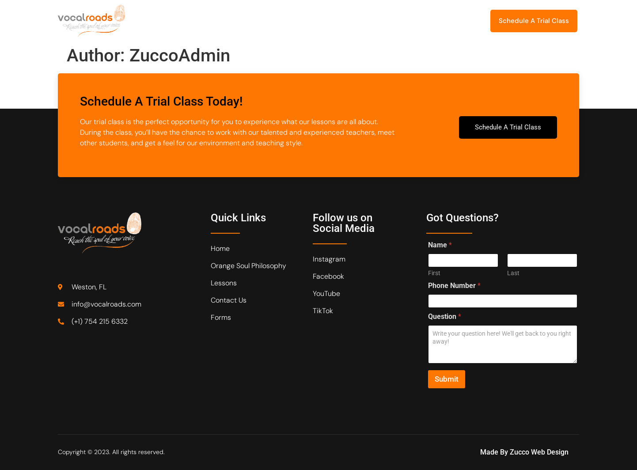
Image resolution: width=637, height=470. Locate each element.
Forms (421, 20)
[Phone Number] (502, 301)
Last (513, 273)
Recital (335, 20)
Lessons (289, 20)
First (434, 273)
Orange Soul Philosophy (222, 20)
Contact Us (381, 20)
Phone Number (454, 285)
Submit (447, 379)
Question (444, 316)
